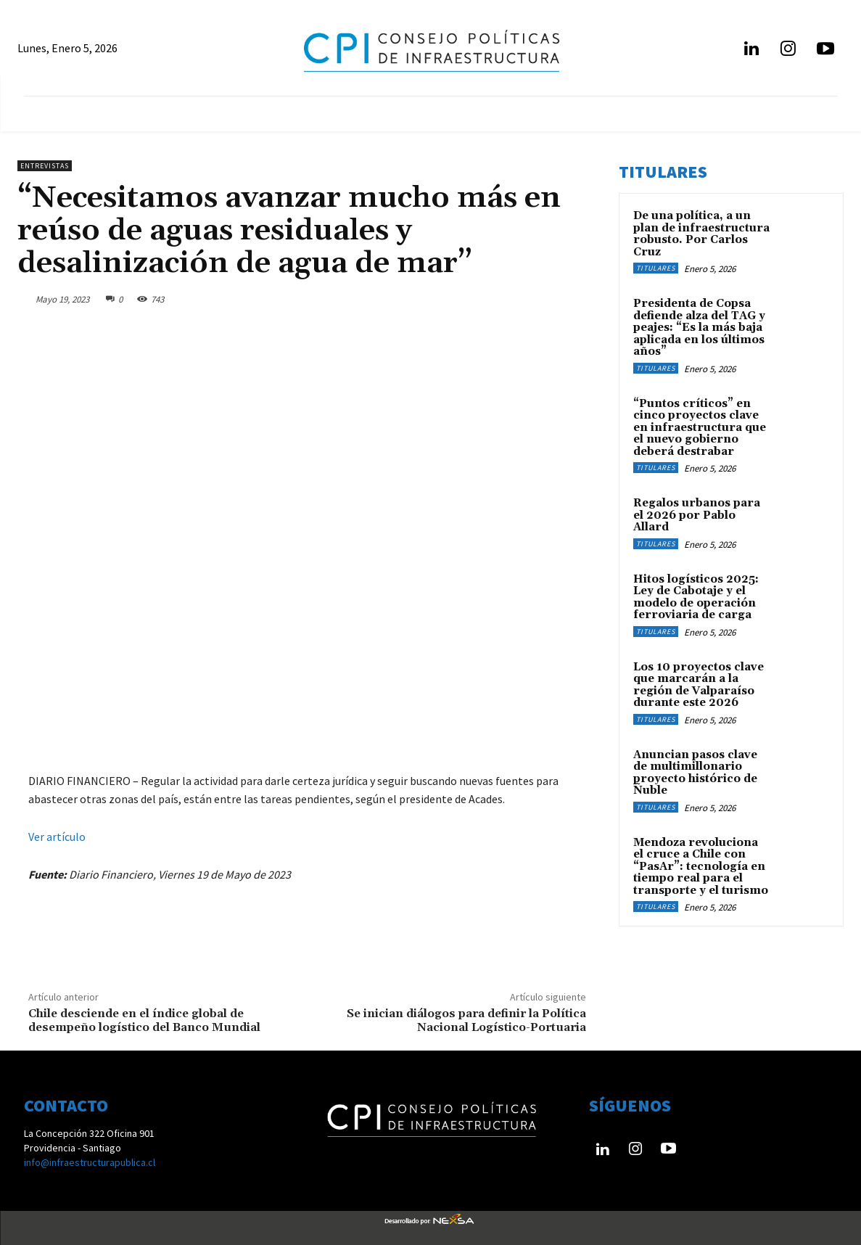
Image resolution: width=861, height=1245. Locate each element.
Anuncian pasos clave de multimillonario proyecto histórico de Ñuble (695, 773)
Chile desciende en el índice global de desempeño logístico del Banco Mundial (144, 1020)
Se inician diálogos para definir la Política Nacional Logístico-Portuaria (466, 1020)
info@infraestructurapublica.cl (89, 1162)
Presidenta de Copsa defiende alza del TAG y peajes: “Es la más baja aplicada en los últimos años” (699, 327)
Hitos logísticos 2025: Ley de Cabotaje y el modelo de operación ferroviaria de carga (696, 597)
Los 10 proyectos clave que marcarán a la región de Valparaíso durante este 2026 (698, 685)
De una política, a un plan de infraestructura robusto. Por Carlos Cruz (701, 234)
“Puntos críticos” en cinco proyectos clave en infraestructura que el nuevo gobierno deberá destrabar (699, 428)
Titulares (655, 268)
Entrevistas (44, 165)
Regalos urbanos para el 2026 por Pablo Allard (696, 515)
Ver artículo (57, 836)
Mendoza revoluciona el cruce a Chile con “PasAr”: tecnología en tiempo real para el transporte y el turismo (700, 866)
